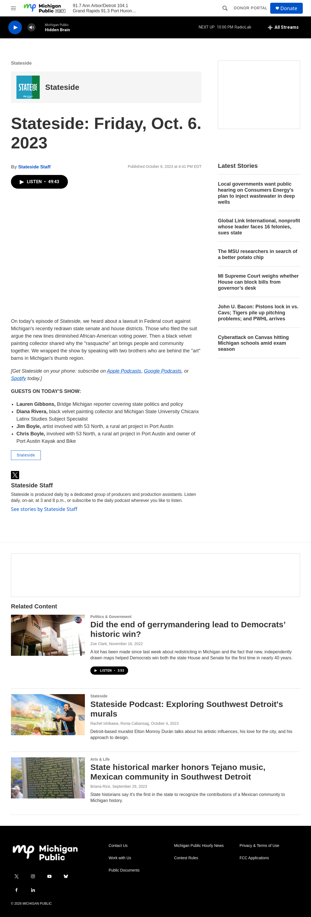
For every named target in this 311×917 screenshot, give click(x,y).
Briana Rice (100, 786)
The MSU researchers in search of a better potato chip (257, 254)
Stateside (21, 63)
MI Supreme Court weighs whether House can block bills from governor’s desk (258, 282)
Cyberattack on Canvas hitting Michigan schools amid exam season (253, 343)
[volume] (31, 27)
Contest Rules (186, 858)
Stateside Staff (34, 166)
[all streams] (283, 27)
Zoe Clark (98, 644)
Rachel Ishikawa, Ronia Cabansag (119, 723)
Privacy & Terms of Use (259, 846)
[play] (15, 27)
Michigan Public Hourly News (199, 846)
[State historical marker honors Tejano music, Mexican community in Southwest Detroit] (48, 777)
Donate (288, 8)
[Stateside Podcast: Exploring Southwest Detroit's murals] (48, 714)
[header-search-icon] (225, 8)
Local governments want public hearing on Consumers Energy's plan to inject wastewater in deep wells (256, 193)
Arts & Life (100, 759)
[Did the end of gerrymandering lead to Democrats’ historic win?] (48, 635)
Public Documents (124, 870)
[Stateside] (28, 87)
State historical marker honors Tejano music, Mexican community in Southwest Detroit (178, 772)
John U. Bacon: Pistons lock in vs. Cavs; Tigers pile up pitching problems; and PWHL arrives (258, 312)
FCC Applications (254, 858)
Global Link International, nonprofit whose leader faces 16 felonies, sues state (259, 226)
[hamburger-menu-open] (13, 8)
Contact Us (118, 846)
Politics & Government (110, 616)
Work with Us (120, 858)
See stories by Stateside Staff (44, 509)
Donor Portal (250, 8)
